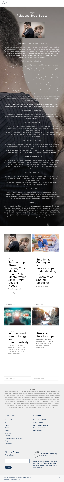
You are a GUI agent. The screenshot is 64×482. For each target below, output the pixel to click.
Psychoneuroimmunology (40, 425)
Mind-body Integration (39, 428)
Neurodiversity (37, 430)
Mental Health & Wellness (41, 420)
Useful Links (8, 444)
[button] (61, 3)
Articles (7, 428)
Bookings (7, 436)
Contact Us (8, 433)
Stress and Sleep (38, 422)
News (7, 425)
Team (6, 422)
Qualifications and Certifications (14, 438)
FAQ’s (7, 441)
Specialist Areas (9, 420)
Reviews (7, 430)
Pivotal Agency (16, 479)
